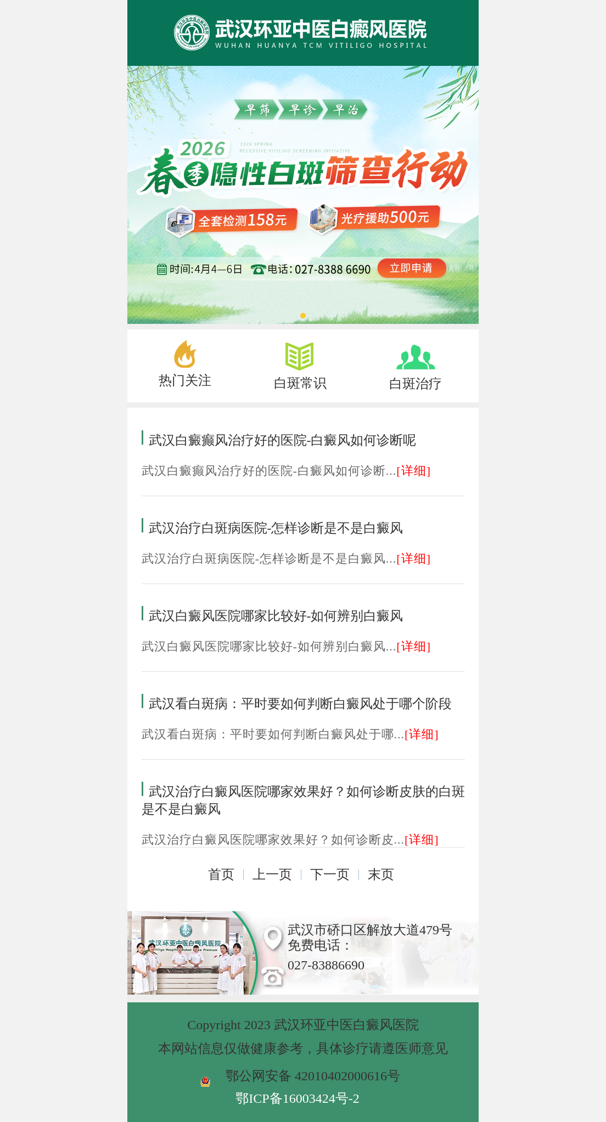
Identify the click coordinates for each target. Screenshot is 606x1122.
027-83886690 (326, 965)
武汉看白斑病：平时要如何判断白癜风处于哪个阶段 (300, 704)
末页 (381, 874)
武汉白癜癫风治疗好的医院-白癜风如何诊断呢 (283, 440)
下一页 (330, 874)
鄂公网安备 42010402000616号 (313, 1076)
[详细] (413, 471)
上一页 (272, 874)
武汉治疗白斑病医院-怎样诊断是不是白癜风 (276, 528)
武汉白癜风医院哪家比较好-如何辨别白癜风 (276, 616)
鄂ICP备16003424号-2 (297, 1098)
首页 (221, 874)
